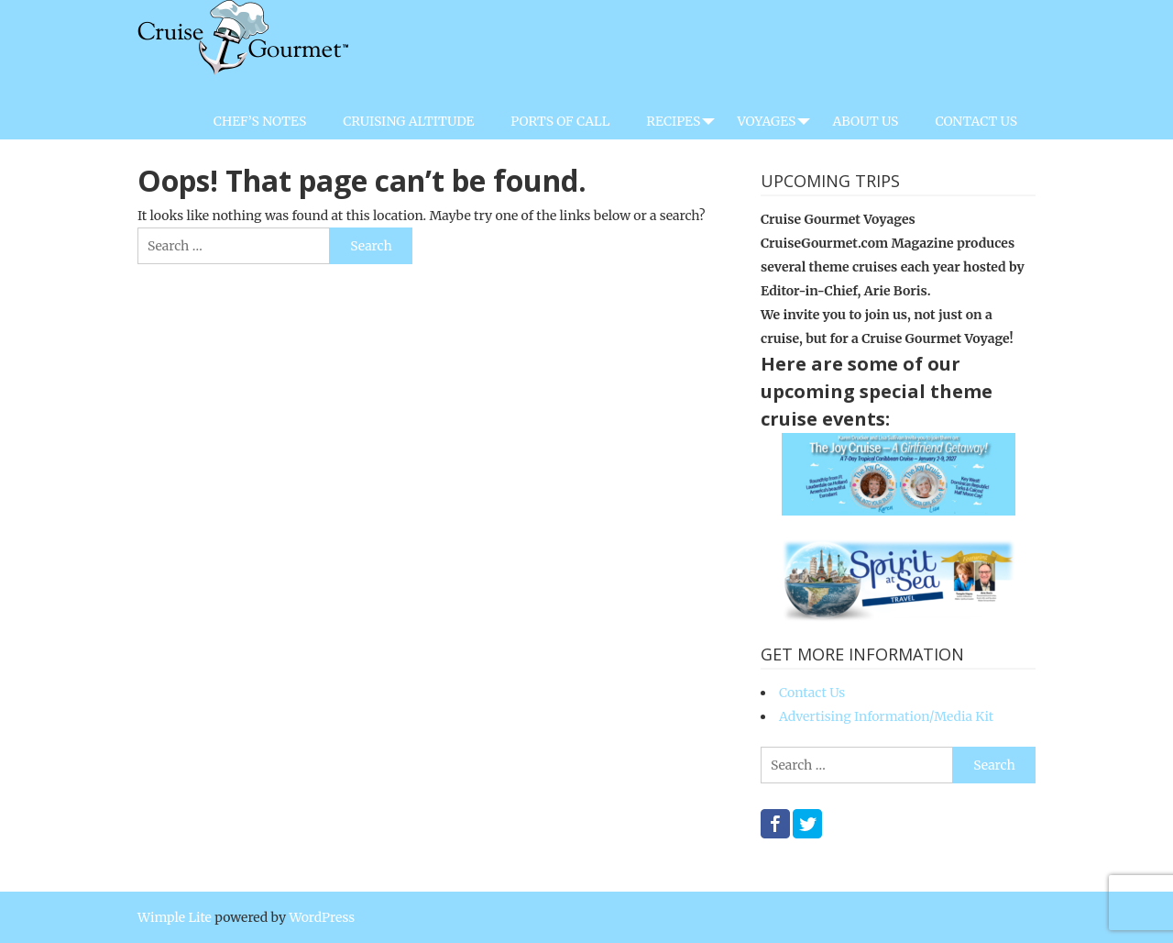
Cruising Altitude (408, 121)
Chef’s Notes (260, 121)
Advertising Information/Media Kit (886, 716)
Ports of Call (559, 121)
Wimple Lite (174, 917)
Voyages (766, 121)
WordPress (322, 917)
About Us (865, 121)
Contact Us (976, 121)
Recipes (673, 121)
